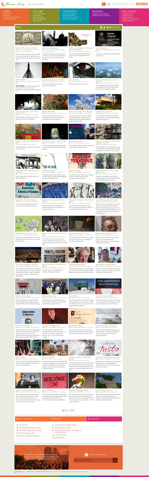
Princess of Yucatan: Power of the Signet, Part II (107, 171)
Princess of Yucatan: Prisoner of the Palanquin (27, 171)
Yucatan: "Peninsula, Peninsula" (26, 390)
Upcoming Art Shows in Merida (106, 264)
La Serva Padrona (101, 48)
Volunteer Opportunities (71, 17)
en (104, 4)
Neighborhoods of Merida (130, 19)
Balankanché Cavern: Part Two (79, 233)
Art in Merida (73, 296)
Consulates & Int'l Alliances (12, 17)
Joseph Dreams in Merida (77, 264)
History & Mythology (39, 19)
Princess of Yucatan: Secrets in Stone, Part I (54, 234)
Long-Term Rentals (128, 21)
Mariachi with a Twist (49, 296)
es (109, 4)
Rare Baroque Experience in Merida (53, 80)
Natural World (37, 21)
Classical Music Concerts (104, 111)
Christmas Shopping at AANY (78, 390)
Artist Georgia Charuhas (50, 48)
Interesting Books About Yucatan (107, 200)
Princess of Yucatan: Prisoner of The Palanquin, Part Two (108, 142)
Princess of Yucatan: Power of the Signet (53, 200)
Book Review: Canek (75, 326)
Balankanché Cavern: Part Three (26, 233)
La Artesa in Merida (48, 357)
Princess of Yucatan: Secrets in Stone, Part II (81, 200)
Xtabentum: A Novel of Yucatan (26, 200)
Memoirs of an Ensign (22, 296)
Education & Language (70, 19)
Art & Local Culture (39, 14)
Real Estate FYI (127, 15)
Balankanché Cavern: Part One (106, 233)
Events (97, 51)
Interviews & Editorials (70, 14)
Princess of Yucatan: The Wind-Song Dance (54, 265)
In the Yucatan (74, 80)
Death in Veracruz (75, 170)
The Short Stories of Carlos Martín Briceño (80, 357)
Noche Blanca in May (75, 141)
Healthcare (6, 15)
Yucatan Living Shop (9, 19)
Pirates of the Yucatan (23, 326)
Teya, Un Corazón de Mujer (104, 296)
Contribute (63, 471)
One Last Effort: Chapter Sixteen (26, 48)
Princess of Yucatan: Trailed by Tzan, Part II (27, 142)
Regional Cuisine (38, 17)
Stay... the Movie (47, 390)
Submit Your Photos (72, 471)
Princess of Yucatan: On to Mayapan (81, 111)
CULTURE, (18, 51)
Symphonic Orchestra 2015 (51, 326)
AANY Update (20, 357)
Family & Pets (7, 14)
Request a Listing (82, 471)
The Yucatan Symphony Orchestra (27, 264)
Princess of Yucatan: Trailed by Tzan (54, 141)
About (51, 471)
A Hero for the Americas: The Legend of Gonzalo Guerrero (81, 48)
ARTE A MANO (21, 80)
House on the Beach (48, 170)
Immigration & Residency (100, 14)
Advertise (57, 471)
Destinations (37, 15)
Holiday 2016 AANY (48, 111)
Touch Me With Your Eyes (104, 390)
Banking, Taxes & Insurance (101, 15)
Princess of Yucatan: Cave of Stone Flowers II (107, 80)
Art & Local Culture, (34, 49)
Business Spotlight (69, 15)
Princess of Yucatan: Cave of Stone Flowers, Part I (27, 112)
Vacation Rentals (127, 17)
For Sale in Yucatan (128, 14)
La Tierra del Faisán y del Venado (106, 326)
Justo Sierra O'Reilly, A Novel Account (108, 357)
